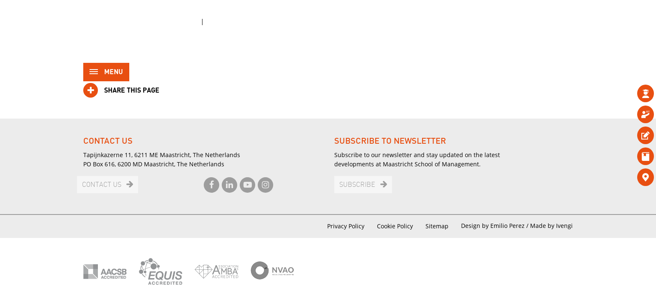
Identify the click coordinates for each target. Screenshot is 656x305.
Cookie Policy (395, 226)
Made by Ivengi (551, 226)
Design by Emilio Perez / (495, 226)
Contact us (101, 185)
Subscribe (357, 185)
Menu (106, 72)
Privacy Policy (345, 226)
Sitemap (436, 226)
